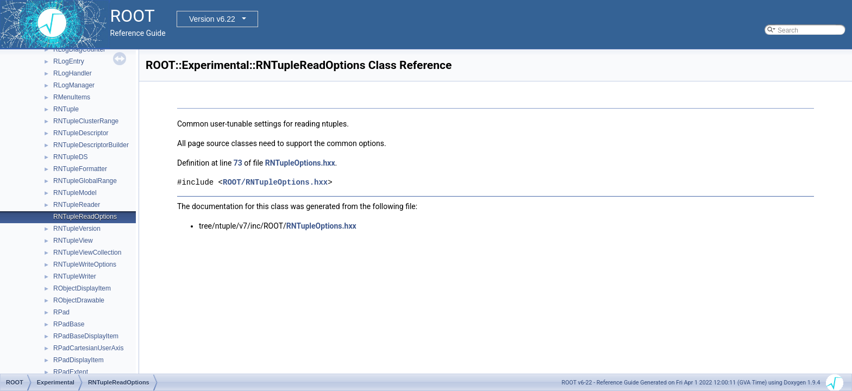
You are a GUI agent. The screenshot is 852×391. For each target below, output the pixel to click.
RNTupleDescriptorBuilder (91, 145)
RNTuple (66, 109)
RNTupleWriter (74, 276)
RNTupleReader (76, 205)
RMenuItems (71, 97)
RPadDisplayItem (78, 360)
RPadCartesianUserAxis (88, 348)
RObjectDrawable (78, 300)
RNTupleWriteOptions (84, 264)
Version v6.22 (212, 19)
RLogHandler (72, 73)
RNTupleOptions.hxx (300, 163)
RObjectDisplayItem (82, 288)
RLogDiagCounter (79, 49)
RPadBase (68, 324)
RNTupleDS (70, 157)
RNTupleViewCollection (87, 252)
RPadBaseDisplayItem (85, 336)
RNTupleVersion (77, 228)
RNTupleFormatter (80, 169)
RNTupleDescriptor (81, 133)
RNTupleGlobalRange (85, 181)
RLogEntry (68, 61)
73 (238, 163)
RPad (61, 312)
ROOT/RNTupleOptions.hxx (275, 182)
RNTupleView (73, 240)
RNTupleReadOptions (85, 216)
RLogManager (74, 85)
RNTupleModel (75, 193)
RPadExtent (70, 372)
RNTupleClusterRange (85, 121)
